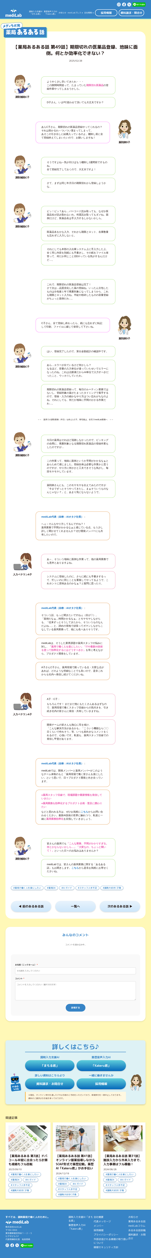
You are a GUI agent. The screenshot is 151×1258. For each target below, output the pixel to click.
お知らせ (62, 12)
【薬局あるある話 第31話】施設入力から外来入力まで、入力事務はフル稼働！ (123, 1160)
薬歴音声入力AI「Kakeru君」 (77, 1226)
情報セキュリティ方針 (106, 1247)
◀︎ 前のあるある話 (31, 906)
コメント (19, 978)
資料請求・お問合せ (49, 1084)
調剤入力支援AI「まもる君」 (80, 1218)
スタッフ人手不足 (88, 887)
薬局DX (52, 887)
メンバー (98, 1225)
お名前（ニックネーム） (26, 964)
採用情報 (106, 13)
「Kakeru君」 (101, 1065)
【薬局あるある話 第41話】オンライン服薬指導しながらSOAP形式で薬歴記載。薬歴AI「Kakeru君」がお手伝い (75, 1162)
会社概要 (98, 1217)
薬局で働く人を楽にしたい (28, 887)
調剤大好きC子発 (112, 887)
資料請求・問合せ (131, 13)
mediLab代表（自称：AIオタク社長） (62, 516)
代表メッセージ (102, 1221)
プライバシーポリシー (106, 1234)
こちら (75, 868)
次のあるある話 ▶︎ (119, 906)
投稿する (75, 1007)
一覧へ (75, 906)
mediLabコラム (136, 1225)
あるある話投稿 (137, 1230)
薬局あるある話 (137, 1221)
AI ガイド (67, 887)
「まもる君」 (50, 1065)
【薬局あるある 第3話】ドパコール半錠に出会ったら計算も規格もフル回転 (28, 1160)
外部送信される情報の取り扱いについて (111, 1241)
